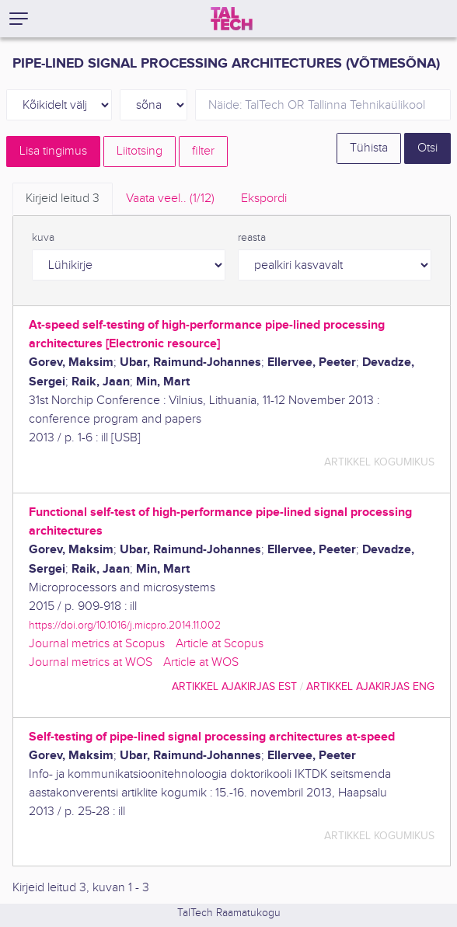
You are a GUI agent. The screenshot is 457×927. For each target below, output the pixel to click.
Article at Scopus (219, 643)
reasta (252, 238)
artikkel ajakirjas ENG (370, 686)
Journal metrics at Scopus (97, 643)
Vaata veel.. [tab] (170, 198)
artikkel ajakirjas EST (234, 686)
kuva (43, 238)
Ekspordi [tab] (264, 198)
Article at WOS (201, 662)
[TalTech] (231, 18)
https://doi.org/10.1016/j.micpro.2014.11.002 (125, 625)
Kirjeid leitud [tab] (62, 198)
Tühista (369, 148)
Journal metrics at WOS (90, 662)
